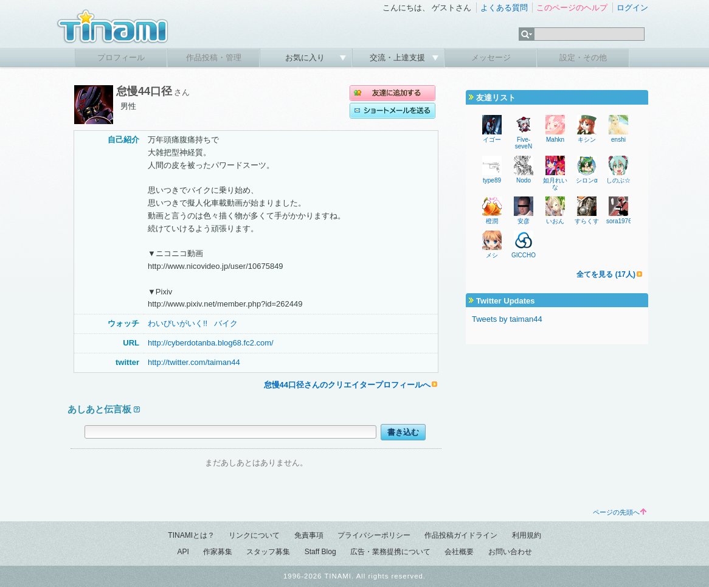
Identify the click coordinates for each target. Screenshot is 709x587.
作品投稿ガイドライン (460, 535)
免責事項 (308, 535)
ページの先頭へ (619, 512)
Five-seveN (523, 143)
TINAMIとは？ (191, 535)
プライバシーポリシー (373, 535)
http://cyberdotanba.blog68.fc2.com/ (211, 342)
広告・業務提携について (390, 551)
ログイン (632, 7)
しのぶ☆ (618, 180)
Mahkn (555, 139)
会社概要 (459, 551)
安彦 (523, 221)
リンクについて (254, 535)
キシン (587, 139)
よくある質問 (504, 7)
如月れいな (555, 183)
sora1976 (619, 221)
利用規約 (526, 535)
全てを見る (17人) (605, 274)
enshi (618, 139)
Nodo (523, 180)
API (182, 551)
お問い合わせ (510, 551)
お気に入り (306, 57)
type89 (492, 180)
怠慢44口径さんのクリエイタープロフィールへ (347, 384)
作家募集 (217, 551)
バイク (226, 323)
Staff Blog (320, 551)
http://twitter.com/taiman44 (194, 362)
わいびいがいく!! (177, 323)
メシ (492, 255)
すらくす (587, 221)
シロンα (587, 180)
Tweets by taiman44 (507, 319)
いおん (555, 221)
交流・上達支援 (398, 57)
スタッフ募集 (268, 551)
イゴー (492, 139)
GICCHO (523, 255)
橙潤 (492, 221)
